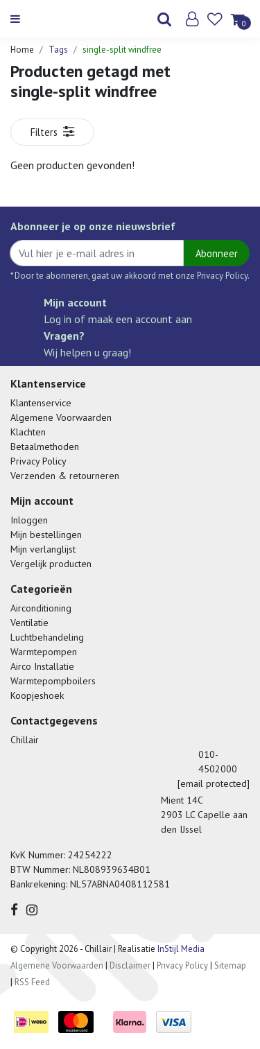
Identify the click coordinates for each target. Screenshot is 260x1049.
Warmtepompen (43, 651)
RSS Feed (32, 982)
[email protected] (213, 783)
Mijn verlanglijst (43, 549)
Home (22, 49)
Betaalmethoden (44, 446)
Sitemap (230, 965)
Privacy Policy (38, 461)
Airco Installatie (42, 666)
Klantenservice (40, 403)
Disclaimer (130, 965)
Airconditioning (40, 608)
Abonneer (217, 253)
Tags (58, 49)
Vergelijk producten (51, 563)
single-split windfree (122, 49)
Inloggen (29, 520)
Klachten (28, 432)
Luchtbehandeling (47, 637)
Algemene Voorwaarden (61, 417)
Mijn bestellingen (46, 534)
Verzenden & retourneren (64, 475)
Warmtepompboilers (53, 681)
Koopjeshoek (37, 695)
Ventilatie (29, 622)
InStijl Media (180, 949)
